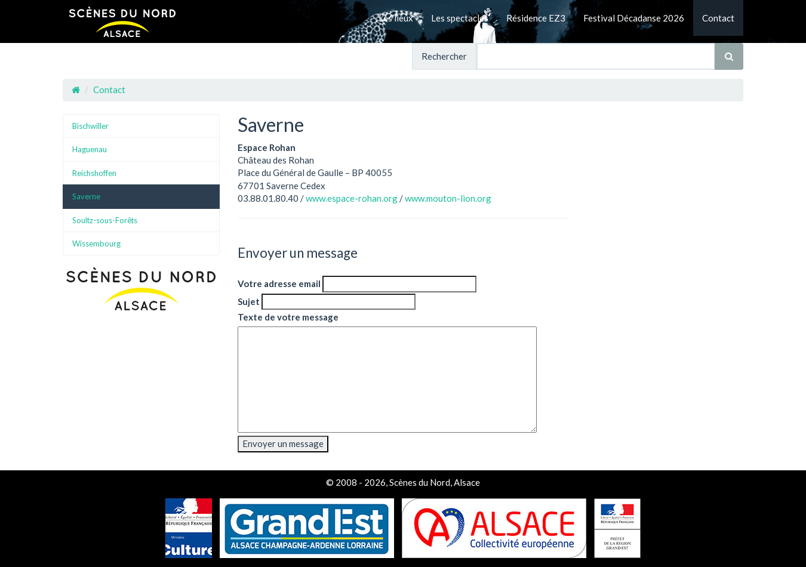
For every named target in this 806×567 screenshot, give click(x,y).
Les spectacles (459, 18)
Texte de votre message (288, 317)
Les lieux (396, 18)
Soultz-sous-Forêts (104, 220)
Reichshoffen (94, 173)
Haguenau (89, 149)
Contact (718, 18)
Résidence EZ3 (535, 18)
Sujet (249, 301)
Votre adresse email (279, 283)
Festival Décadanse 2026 (633, 18)
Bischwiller (90, 126)
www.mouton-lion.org (448, 198)
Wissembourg (96, 243)
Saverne (86, 196)
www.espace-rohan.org (352, 198)
